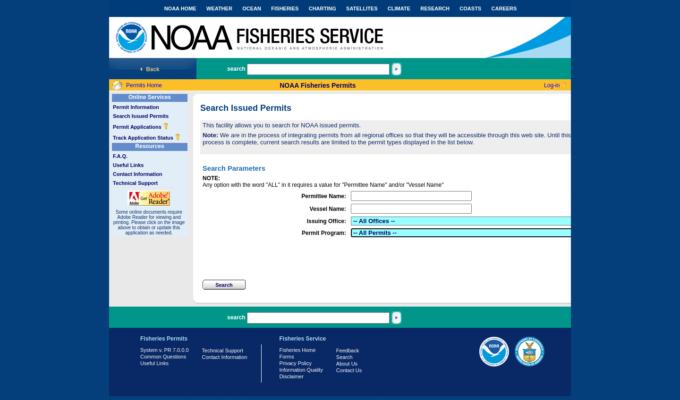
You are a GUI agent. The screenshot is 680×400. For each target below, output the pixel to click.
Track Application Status (146, 138)
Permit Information (136, 107)
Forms (287, 356)
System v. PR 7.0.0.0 (164, 350)
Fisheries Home (298, 350)
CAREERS (504, 8)
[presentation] (274, 258)
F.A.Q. (120, 156)
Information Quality (301, 370)
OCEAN (251, 8)
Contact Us (349, 370)
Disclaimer (292, 376)
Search (344, 357)
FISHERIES (284, 8)
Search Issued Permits (141, 116)
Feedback (347, 350)
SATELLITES (361, 8)
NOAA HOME (180, 8)
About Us (346, 364)
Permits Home (144, 85)
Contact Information (137, 174)
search (236, 69)
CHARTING (322, 8)
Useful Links (128, 165)
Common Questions (163, 356)
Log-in (552, 85)
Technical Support (135, 183)
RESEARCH (435, 8)
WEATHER (219, 8)
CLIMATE (399, 8)
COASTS (470, 8)
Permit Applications (141, 127)
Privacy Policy (296, 363)
